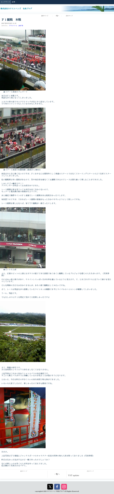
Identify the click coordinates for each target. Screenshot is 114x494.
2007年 (20, 25)
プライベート (13, 25)
